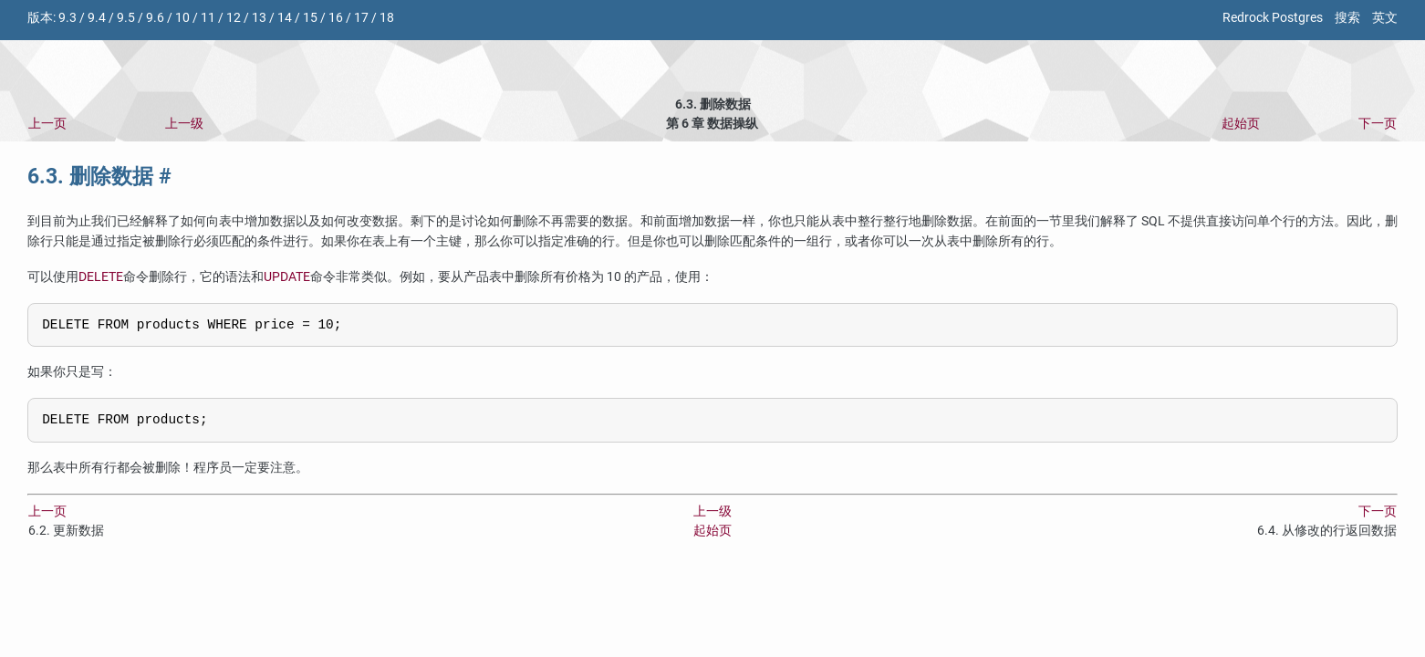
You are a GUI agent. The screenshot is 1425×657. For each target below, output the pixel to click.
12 (233, 18)
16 (335, 18)
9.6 (155, 18)
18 (387, 18)
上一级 (184, 123)
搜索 (1347, 18)
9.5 (126, 18)
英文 (1385, 18)
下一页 (1377, 123)
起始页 (1241, 123)
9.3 (67, 18)
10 (182, 18)
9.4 (97, 18)
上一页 (47, 123)
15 (310, 18)
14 (284, 18)
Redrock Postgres (1272, 18)
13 (259, 18)
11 (208, 18)
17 (361, 18)
